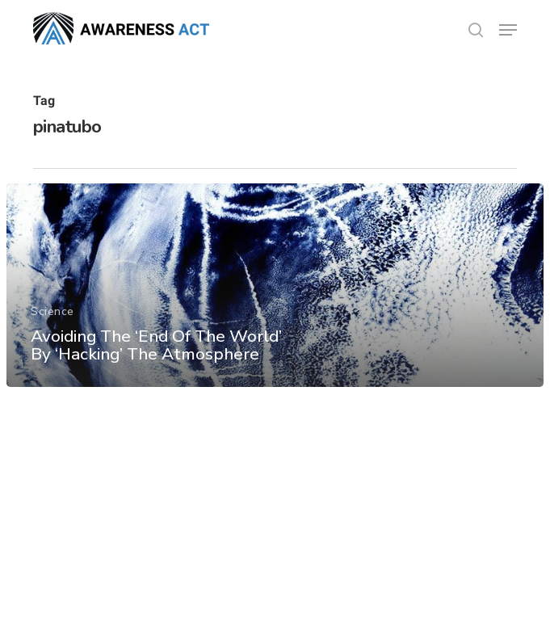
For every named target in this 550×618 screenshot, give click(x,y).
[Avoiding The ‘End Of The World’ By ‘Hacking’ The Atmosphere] (275, 285)
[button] (508, 30)
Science (52, 311)
